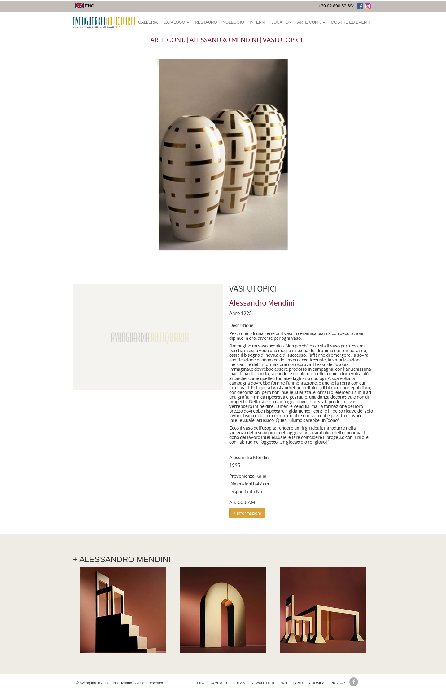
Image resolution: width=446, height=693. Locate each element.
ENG (84, 5)
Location (281, 22)
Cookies (317, 683)
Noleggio (233, 22)
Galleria (148, 22)
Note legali (291, 683)
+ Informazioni (247, 513)
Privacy (338, 683)
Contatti (219, 683)
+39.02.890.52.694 (336, 5)
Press (239, 683)
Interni (258, 22)
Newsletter (262, 683)
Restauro (206, 22)
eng (200, 683)
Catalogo (176, 22)
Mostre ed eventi (350, 22)
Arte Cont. (311, 22)
